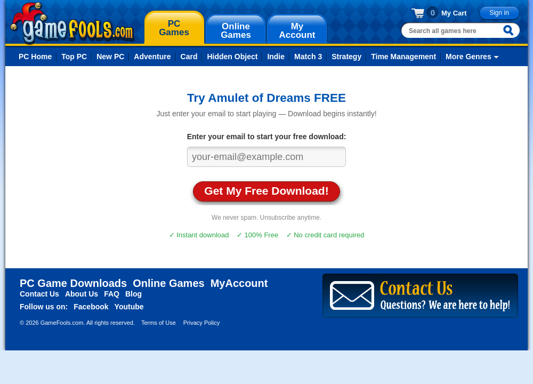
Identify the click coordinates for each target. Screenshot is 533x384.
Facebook (91, 306)
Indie (276, 56)
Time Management (403, 56)
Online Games (169, 283)
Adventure (152, 56)
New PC (110, 56)
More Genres (468, 56)
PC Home (35, 56)
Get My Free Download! (266, 191)
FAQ (111, 294)
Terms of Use (158, 322)
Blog (133, 294)
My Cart (454, 13)
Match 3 (308, 56)
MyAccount (239, 283)
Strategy (346, 56)
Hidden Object (232, 56)
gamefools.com (72, 23)
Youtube (129, 306)
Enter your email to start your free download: (266, 136)
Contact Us (39, 294)
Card (189, 56)
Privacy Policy (201, 322)
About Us (81, 294)
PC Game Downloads (73, 283)
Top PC (74, 56)
